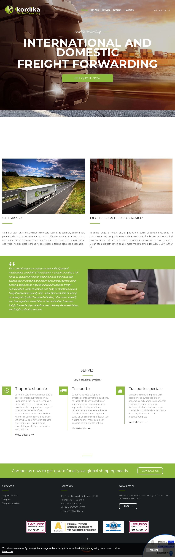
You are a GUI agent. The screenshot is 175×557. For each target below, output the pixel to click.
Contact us (150, 470)
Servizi (106, 10)
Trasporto (81, 388)
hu (155, 10)
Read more (7, 551)
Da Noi (95, 10)
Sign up (128, 506)
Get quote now (87, 78)
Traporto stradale (31, 388)
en (160, 10)
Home (84, 10)
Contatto (129, 10)
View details (24, 434)
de (165, 10)
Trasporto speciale (146, 388)
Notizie (117, 10)
